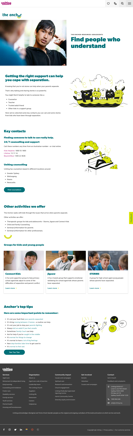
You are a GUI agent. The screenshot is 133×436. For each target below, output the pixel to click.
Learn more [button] (10, 288)
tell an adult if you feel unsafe (25, 328)
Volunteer (84, 381)
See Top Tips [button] (15, 352)
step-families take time (20, 344)
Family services (8, 398)
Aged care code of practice (38, 381)
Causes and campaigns (63, 378)
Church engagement (62, 388)
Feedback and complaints (116, 381)
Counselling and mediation (12, 388)
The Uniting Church (35, 388)
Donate (84, 378)
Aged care (6, 378)
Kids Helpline (9, 151)
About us (32, 378)
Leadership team (35, 384)
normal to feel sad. (17, 347)
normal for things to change (21, 337)
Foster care (6, 391)
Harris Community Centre (64, 396)
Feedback (131, 218)
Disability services (9, 394)
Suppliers (32, 391)
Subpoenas (33, 404)
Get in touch (111, 378)
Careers (31, 401)
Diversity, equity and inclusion (65, 400)
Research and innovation (63, 384)
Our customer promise (122, 430)
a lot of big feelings (30, 341)
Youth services (7, 401)
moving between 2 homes (24, 322)
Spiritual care (59, 381)
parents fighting (35, 325)
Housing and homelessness (12, 407)
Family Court (21, 331)
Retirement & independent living (14, 381)
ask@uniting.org (116, 403)
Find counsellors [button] (15, 190)
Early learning (7, 384)
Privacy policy (108, 430)
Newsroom (33, 398)
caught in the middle (32, 334)
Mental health (7, 404)
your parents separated (34, 319)
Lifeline (7, 153)
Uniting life (33, 394)
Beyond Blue (9, 156)
